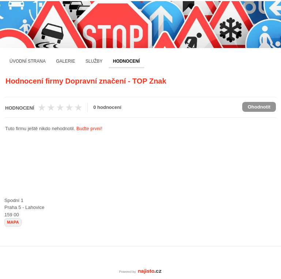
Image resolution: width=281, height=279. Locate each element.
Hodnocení (126, 61)
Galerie (65, 61)
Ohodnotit (259, 107)
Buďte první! (89, 128)
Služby (94, 61)
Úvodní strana (28, 61)
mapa (13, 222)
